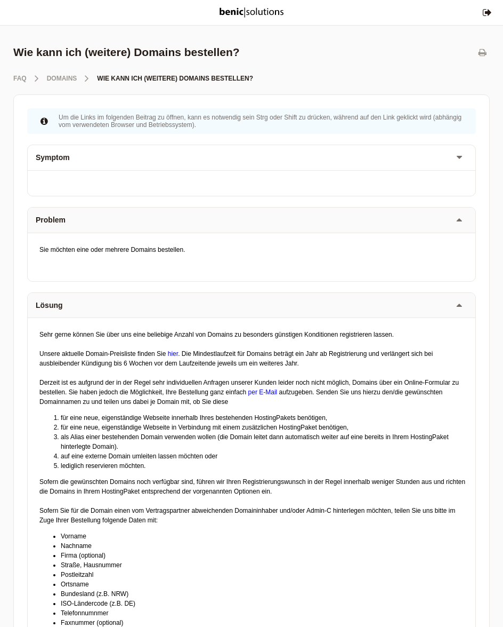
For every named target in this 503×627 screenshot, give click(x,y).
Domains (62, 78)
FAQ (20, 78)
